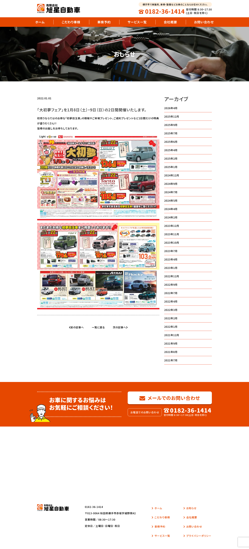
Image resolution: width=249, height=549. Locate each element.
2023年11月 (171, 234)
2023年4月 (171, 259)
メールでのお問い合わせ (169, 397)
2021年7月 (171, 360)
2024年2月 (171, 217)
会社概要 (170, 22)
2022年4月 (171, 301)
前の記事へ (76, 327)
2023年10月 (171, 242)
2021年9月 (171, 343)
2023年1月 (171, 268)
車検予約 (104, 22)
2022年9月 (171, 284)
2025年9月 (171, 125)
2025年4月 (171, 150)
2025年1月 (171, 167)
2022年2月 (171, 318)
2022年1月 (171, 327)
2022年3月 (171, 310)
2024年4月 (171, 209)
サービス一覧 (137, 22)
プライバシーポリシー (197, 536)
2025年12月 (171, 116)
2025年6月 (171, 142)
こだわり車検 (71, 22)
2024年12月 (171, 175)
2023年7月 (171, 251)
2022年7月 (171, 293)
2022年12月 (171, 276)
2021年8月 (171, 352)
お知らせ (189, 508)
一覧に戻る (98, 327)
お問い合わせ (204, 22)
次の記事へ (120, 327)
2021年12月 (171, 335)
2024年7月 (171, 192)
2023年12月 (171, 226)
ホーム (40, 22)
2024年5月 (171, 200)
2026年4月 (171, 108)
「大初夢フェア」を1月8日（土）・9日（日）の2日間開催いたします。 (91, 109)
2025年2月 (171, 158)
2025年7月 (171, 133)
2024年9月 (171, 184)
